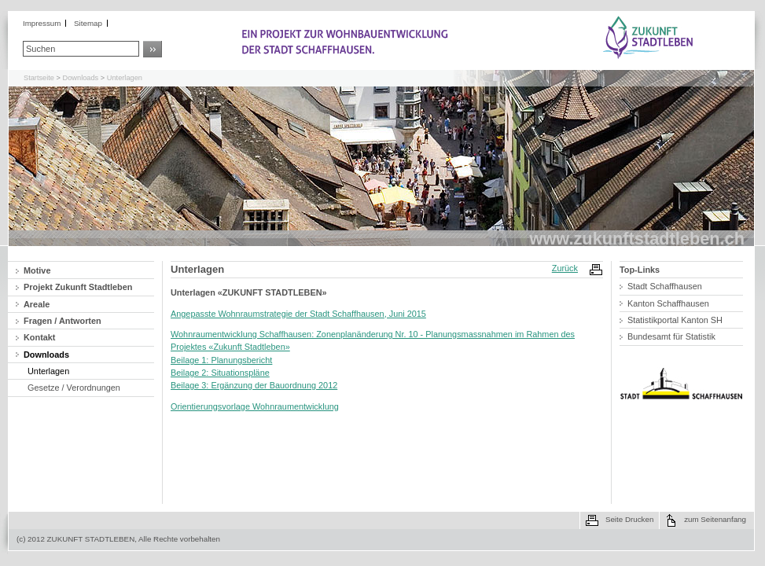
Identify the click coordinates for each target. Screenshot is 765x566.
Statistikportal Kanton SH (675, 320)
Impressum (42, 23)
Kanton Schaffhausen (668, 303)
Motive (37, 270)
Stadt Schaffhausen (664, 286)
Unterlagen (124, 78)
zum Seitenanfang (715, 519)
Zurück (565, 268)
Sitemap (88, 23)
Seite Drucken (629, 519)
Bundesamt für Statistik (671, 336)
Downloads (81, 78)
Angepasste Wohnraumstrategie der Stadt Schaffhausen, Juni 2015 (298, 313)
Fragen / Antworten (62, 320)
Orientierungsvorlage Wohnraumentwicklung (255, 406)
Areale (37, 304)
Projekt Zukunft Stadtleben (78, 287)
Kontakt (39, 337)
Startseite (39, 78)
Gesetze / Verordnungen (74, 387)
